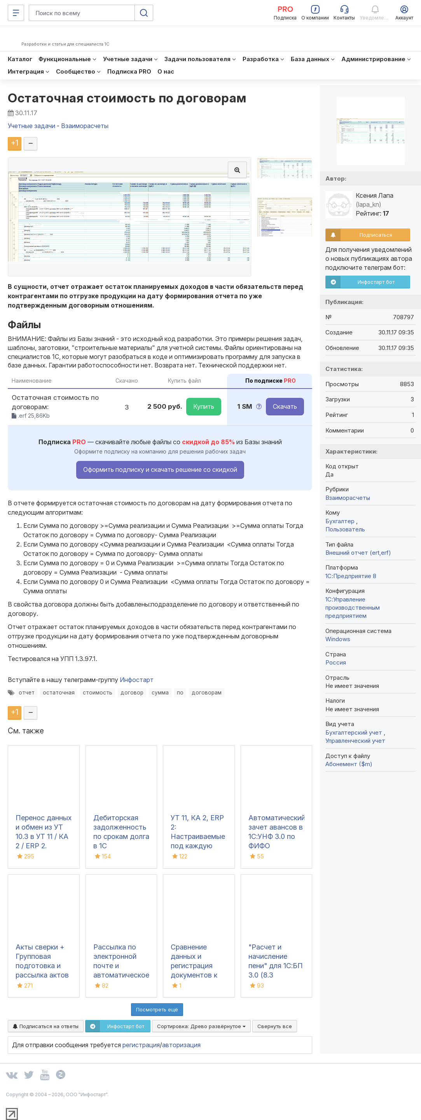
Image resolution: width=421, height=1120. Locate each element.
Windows (337, 639)
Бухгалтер (340, 521)
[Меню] (16, 13)
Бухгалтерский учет (354, 732)
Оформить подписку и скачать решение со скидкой (160, 469)
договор (132, 692)
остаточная (59, 692)
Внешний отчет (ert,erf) (358, 552)
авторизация (181, 1045)
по (180, 692)
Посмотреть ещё (157, 1009)
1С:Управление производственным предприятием (352, 608)
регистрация (141, 1045)
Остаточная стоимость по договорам (127, 97)
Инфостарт (137, 680)
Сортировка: (201, 1026)
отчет (27, 692)
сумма (160, 692)
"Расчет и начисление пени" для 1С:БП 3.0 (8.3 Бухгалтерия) (275, 965)
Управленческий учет (355, 740)
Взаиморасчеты (347, 497)
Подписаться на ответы (46, 1026)
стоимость (97, 692)
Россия (335, 662)
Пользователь (345, 529)
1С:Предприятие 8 (350, 576)
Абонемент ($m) (348, 764)
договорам (207, 692)
